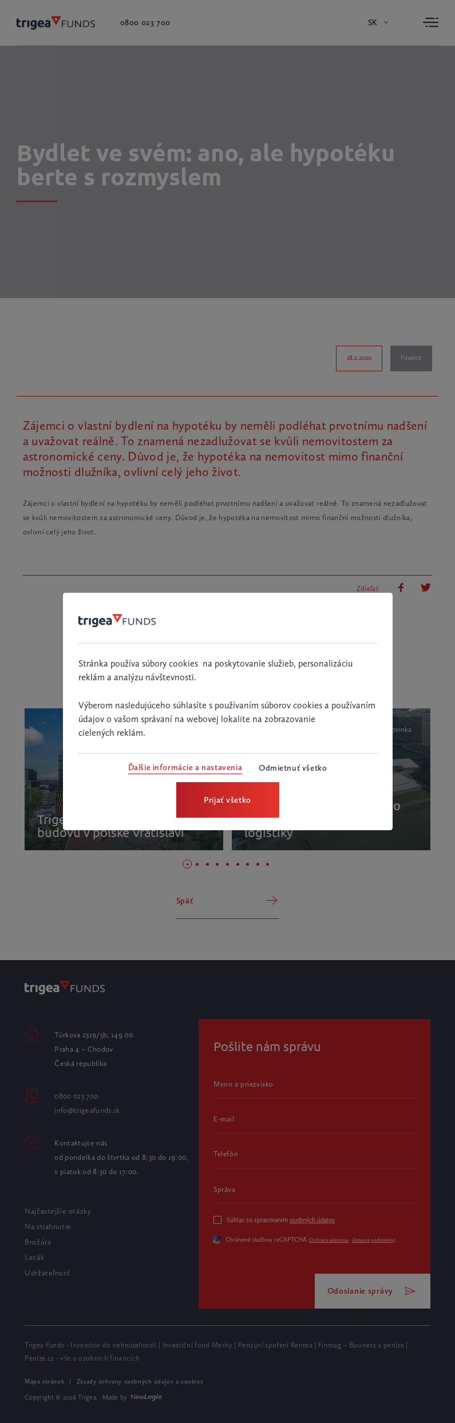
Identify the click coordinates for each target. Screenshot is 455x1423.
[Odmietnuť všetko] (293, 768)
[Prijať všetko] (227, 799)
